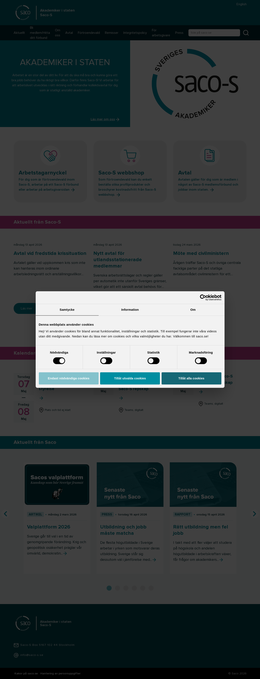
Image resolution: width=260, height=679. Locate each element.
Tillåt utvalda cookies (130, 378)
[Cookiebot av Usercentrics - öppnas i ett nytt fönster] (203, 297)
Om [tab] (193, 309)
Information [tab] (130, 309)
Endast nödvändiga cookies (68, 378)
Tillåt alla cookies (191, 378)
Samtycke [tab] (67, 309)
